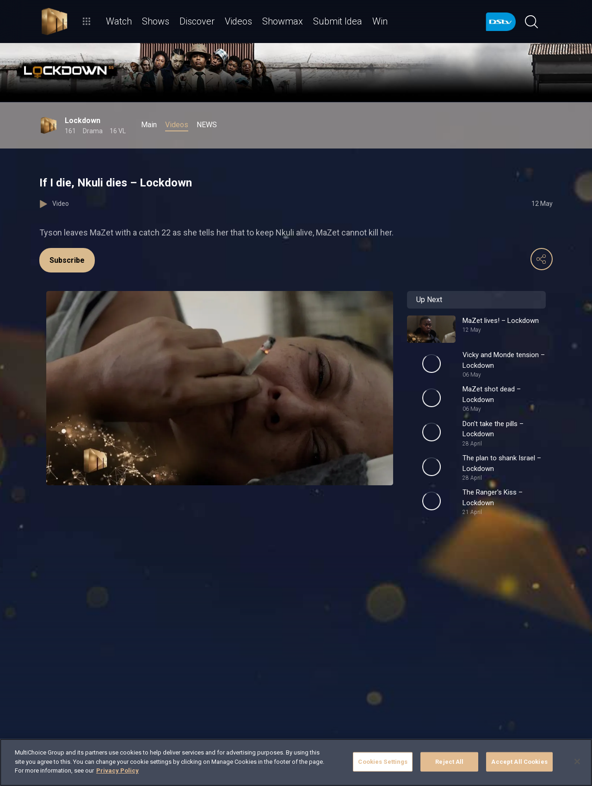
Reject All (449, 761)
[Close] (577, 761)
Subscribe (67, 260)
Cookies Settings (382, 761)
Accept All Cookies (519, 761)
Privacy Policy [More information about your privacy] (117, 770)
